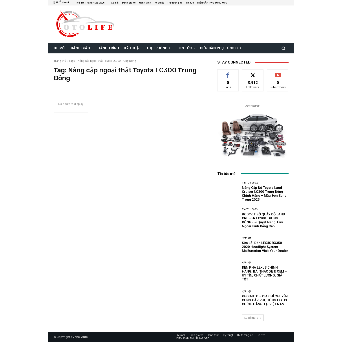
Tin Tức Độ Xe (250, 183)
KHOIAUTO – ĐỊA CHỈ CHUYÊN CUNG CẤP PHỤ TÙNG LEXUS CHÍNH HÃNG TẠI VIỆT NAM (265, 300)
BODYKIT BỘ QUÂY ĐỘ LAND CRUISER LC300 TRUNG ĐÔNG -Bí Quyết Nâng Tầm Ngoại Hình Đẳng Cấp (263, 220)
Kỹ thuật (246, 238)
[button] (283, 48)
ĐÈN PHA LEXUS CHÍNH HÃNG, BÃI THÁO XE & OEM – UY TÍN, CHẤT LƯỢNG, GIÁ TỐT (264, 273)
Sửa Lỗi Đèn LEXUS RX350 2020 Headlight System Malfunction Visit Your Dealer (265, 247)
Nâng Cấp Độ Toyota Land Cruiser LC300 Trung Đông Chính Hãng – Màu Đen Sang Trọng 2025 (264, 194)
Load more (252, 318)
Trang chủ (60, 61)
